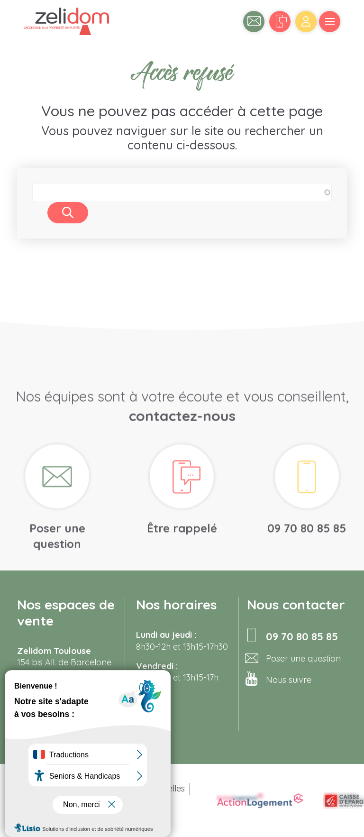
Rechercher (67, 212)
